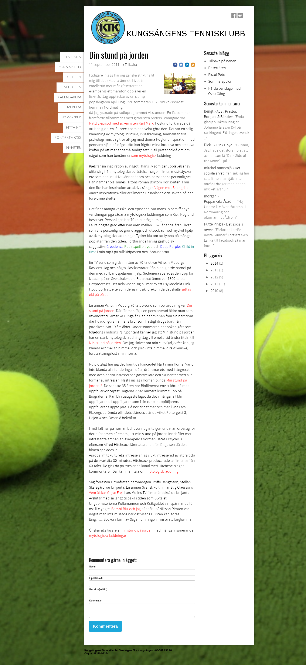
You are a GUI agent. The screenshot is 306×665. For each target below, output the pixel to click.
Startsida (72, 57)
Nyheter (73, 148)
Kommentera (105, 626)
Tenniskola (70, 87)
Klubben (74, 77)
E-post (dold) (95, 578)
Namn (92, 566)
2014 (214, 263)
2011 (214, 284)
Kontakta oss (67, 137)
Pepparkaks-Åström (219, 201)
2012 (214, 277)
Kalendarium (69, 97)
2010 (214, 290)
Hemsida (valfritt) (98, 589)
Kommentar (95, 600)
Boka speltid (69, 67)
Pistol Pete (216, 74)
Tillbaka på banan (222, 61)
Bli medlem (71, 107)
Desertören (217, 67)
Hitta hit (73, 127)
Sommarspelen (220, 81)
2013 (214, 270)
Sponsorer (71, 117)
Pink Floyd (224, 145)
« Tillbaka (129, 64)
